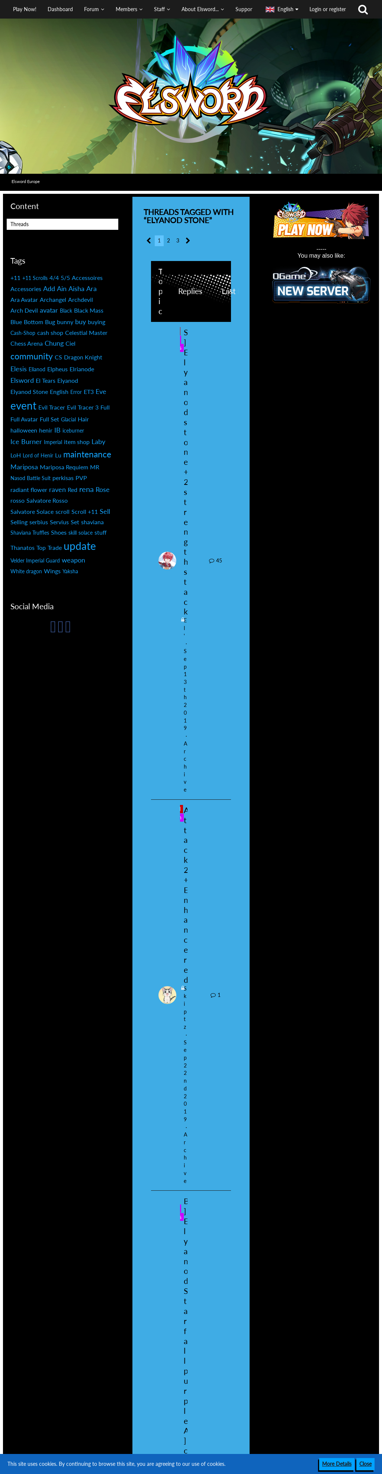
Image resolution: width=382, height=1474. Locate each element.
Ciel (70, 343)
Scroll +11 (84, 511)
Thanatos (22, 547)
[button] (130, 9)
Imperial (53, 442)
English (59, 391)
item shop (77, 441)
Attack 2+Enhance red (186, 894)
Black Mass (88, 310)
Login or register (327, 9)
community (31, 356)
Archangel (53, 299)
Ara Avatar (24, 299)
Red (72, 489)
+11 (15, 277)
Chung (54, 343)
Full (105, 407)
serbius (38, 521)
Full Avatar (24, 419)
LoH (15, 455)
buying (96, 321)
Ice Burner (26, 441)
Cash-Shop (22, 333)
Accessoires (87, 277)
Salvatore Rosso (47, 500)
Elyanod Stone (29, 391)
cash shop (50, 332)
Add (49, 288)
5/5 (65, 277)
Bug (50, 321)
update (80, 545)
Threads (19, 224)
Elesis (18, 369)
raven (57, 489)
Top (41, 547)
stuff (100, 532)
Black (66, 310)
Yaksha (70, 571)
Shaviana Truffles (29, 532)
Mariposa (24, 467)
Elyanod (67, 380)
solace (85, 532)
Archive (185, 766)
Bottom (33, 321)
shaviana (92, 521)
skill (72, 532)
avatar (49, 310)
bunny (65, 321)
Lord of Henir (38, 455)
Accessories (25, 288)
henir (45, 430)
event (23, 405)
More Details (336, 1464)
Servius (59, 521)
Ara (91, 288)
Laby (98, 441)
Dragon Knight (83, 357)
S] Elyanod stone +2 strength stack (186, 471)
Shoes (59, 532)
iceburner (73, 430)
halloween (23, 430)
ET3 (89, 391)
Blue (16, 321)
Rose (103, 489)
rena (86, 489)
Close (365, 1464)
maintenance (87, 454)
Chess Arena (26, 343)
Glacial (68, 419)
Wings (52, 570)
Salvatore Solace (32, 511)
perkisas (63, 477)
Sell (105, 511)
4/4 (54, 277)
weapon (73, 560)
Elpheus (57, 368)
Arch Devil (24, 310)
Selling (19, 521)
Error (76, 392)
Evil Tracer (51, 407)
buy (80, 321)
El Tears (45, 380)
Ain (62, 288)
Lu (58, 455)
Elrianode (82, 368)
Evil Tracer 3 (83, 407)
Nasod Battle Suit (30, 478)
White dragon (26, 571)
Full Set (49, 419)
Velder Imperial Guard (35, 560)
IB (57, 430)
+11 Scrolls (35, 278)
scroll (62, 511)
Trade (55, 547)
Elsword (22, 380)
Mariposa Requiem (64, 466)
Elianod (37, 369)
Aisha (76, 288)
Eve (101, 391)
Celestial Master (86, 332)
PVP (81, 477)
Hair (83, 419)
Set (75, 521)
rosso (17, 500)
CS (58, 357)
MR (94, 466)
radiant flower (28, 489)
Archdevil (80, 299)
